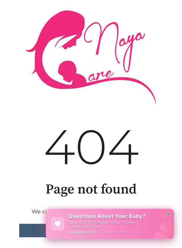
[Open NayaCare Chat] (110, 224)
